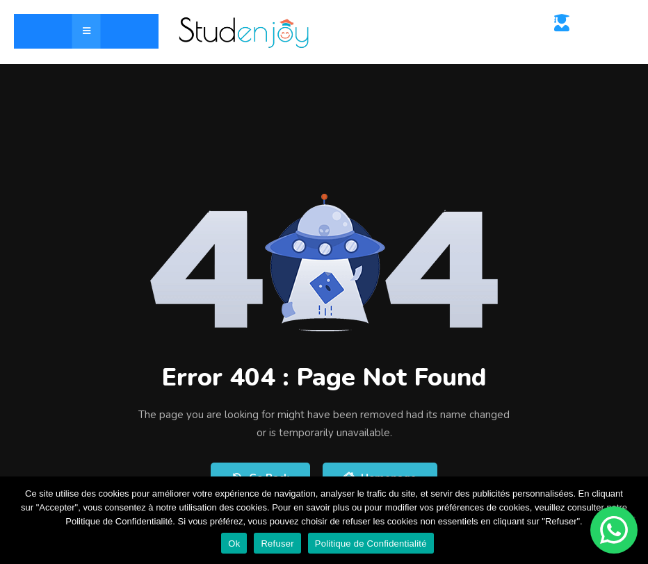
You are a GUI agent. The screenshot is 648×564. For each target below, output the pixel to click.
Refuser (277, 543)
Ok (234, 543)
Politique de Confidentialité (371, 543)
